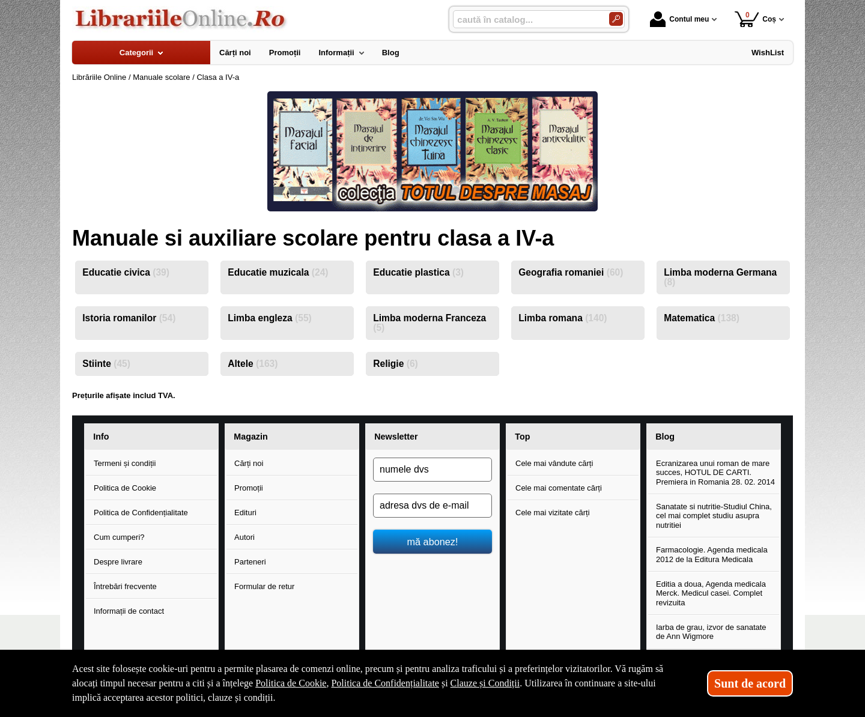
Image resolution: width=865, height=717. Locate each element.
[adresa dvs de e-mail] (432, 506)
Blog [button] (665, 436)
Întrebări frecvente (125, 586)
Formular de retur (264, 586)
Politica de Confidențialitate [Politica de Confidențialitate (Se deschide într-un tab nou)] (385, 683)
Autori (244, 537)
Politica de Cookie (125, 487)
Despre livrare (118, 561)
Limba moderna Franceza (429, 323)
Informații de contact (129, 611)
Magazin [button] (250, 436)
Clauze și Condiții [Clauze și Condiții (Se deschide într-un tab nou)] (485, 683)
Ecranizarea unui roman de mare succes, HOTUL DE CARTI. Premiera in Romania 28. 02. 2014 (715, 472)
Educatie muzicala (278, 272)
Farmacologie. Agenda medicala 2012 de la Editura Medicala (712, 554)
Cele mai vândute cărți (554, 463)
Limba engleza (270, 318)
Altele (253, 363)
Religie (395, 363)
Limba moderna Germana (720, 277)
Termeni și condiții (125, 463)
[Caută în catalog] (616, 19)
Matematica (701, 318)
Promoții (248, 487)
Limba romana (562, 318)
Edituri (245, 512)
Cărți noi (248, 463)
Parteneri (250, 561)
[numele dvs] (432, 470)
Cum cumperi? (119, 537)
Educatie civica (125, 272)
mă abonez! (432, 541)
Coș (755, 19)
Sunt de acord (750, 683)
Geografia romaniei (570, 272)
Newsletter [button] (395, 436)
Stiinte (106, 363)
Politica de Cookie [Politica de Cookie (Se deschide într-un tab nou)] (290, 683)
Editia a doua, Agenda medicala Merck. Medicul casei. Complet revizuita (711, 593)
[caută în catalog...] (526, 19)
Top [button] (522, 436)
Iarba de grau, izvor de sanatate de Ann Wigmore (711, 632)
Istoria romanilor (128, 318)
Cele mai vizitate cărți (552, 512)
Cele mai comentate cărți (558, 487)
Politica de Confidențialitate (141, 512)
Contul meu (679, 19)
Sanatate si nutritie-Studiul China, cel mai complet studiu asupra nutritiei (714, 516)
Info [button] (101, 436)
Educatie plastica (418, 272)
